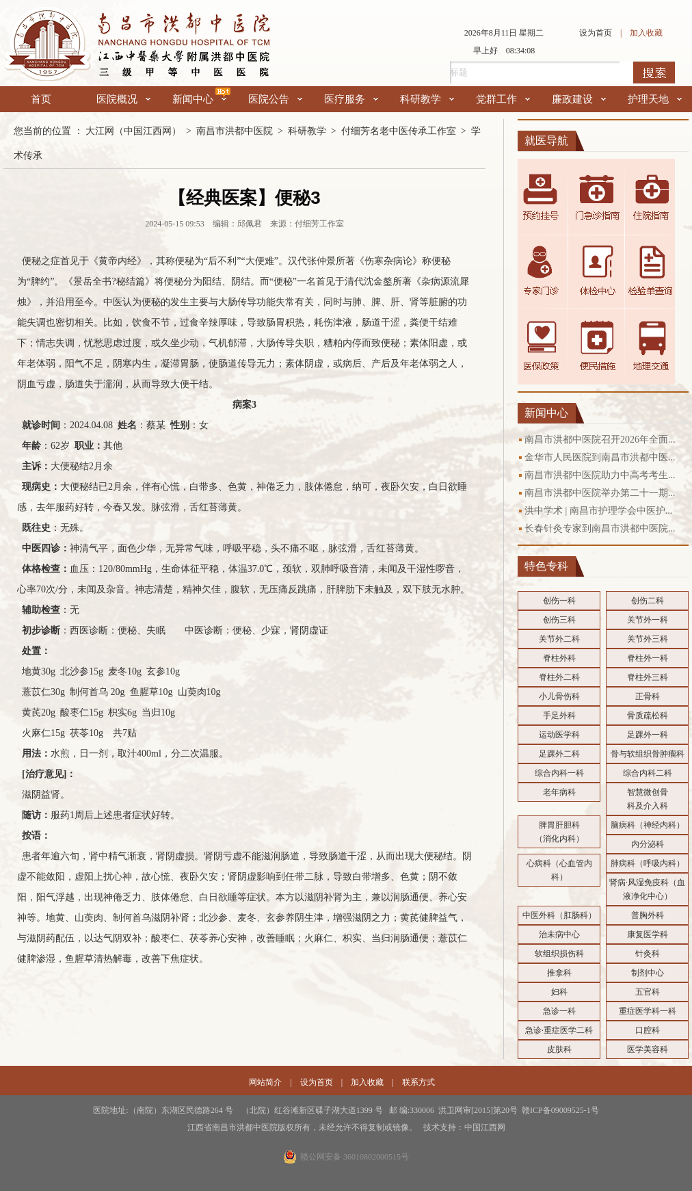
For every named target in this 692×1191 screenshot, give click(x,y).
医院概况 (123, 99)
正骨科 (647, 696)
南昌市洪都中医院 (234, 131)
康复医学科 (647, 934)
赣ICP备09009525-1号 (560, 1110)
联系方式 (418, 1082)
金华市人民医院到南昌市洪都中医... (600, 457)
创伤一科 (559, 600)
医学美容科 (647, 1049)
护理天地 (655, 99)
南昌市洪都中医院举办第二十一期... (600, 493)
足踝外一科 (647, 735)
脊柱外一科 (647, 658)
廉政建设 (579, 99)
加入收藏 (646, 33)
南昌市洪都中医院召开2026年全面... (600, 439)
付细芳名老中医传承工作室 (398, 131)
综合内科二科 (647, 773)
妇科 (559, 992)
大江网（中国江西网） (133, 131)
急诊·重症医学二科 (559, 1030)
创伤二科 (647, 600)
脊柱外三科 (647, 677)
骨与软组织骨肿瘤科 (647, 754)
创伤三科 (559, 620)
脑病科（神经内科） (647, 825)
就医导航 (546, 140)
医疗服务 (351, 99)
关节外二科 (559, 639)
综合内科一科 (559, 773)
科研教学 (427, 99)
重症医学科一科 (647, 1011)
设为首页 (595, 33)
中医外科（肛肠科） (559, 915)
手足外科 (559, 715)
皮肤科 (559, 1049)
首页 (41, 99)
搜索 (654, 72)
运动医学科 (559, 735)
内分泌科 (647, 844)
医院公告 (275, 99)
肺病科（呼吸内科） (647, 863)
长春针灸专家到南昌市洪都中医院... (600, 528)
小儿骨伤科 (559, 696)
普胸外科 (647, 915)
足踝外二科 (559, 754)
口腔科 (647, 1030)
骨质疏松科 (647, 715)
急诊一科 (559, 1011)
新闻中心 (199, 99)
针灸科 (647, 953)
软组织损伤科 (559, 953)
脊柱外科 (559, 658)
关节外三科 (647, 639)
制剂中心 (647, 973)
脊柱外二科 (559, 677)
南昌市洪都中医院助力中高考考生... (600, 475)
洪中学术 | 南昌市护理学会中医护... (598, 511)
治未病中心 (559, 934)
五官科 (647, 992)
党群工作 (503, 99)
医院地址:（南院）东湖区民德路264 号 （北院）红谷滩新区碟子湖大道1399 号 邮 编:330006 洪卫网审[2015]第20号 (307, 1110)
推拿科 (559, 973)
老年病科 (559, 792)
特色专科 (546, 566)
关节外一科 (647, 620)
